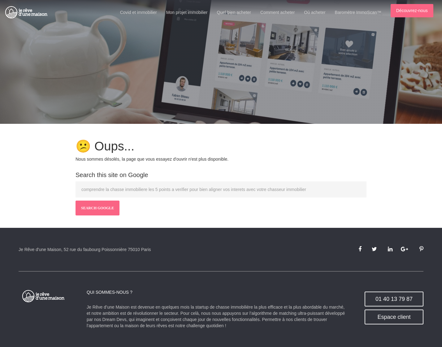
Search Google (97, 208)
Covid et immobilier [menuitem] (142, 12)
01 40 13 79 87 (394, 299)
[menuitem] (416, 11)
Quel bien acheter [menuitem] (238, 12)
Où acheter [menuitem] (319, 12)
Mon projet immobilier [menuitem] (191, 12)
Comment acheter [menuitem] (281, 12)
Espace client (393, 317)
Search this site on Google (112, 174)
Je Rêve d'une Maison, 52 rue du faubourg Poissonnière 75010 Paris (85, 249)
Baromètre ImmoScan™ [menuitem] (362, 12)
